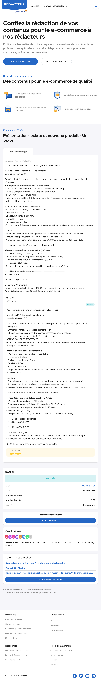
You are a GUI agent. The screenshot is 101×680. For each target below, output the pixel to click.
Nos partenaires (56, 660)
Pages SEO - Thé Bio (15, 568)
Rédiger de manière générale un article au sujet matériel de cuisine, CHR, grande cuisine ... (49, 572)
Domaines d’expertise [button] (55, 6)
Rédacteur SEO (56, 625)
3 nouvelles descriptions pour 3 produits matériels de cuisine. (36, 563)
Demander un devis (56, 61)
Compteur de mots (13, 660)
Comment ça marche (13, 619)
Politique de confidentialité (16, 633)
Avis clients (54, 664)
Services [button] (36, 6)
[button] (96, 6)
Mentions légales (12, 638)
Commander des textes (20, 61)
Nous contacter (56, 655)
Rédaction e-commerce (39, 589)
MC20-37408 (88, 485)
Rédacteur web (56, 621)
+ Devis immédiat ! (50, 520)
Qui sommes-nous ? (13, 624)
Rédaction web (56, 630)
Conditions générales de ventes (18, 629)
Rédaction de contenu (13, 589)
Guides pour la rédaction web (17, 650)
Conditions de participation (61, 650)
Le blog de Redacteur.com (16, 655)
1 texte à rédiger (18, 151)
